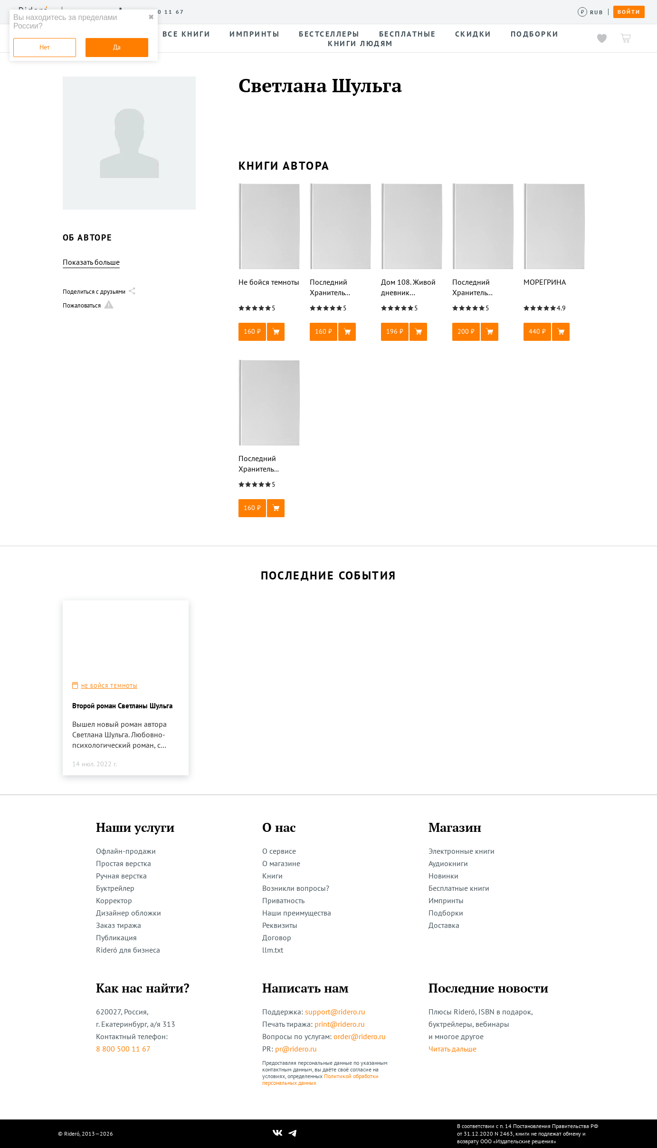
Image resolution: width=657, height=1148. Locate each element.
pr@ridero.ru (296, 1048)
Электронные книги (461, 851)
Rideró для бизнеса (128, 950)
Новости (331, 11)
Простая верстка (123, 863)
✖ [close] (151, 17)
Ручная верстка (121, 875)
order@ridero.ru (359, 1036)
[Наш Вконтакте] (278, 1133)
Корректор (114, 900)
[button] (269, 332)
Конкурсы (246, 11)
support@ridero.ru (335, 1011)
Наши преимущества (296, 912)
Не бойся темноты (109, 686)
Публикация (116, 937)
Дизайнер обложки (128, 912)
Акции (369, 11)
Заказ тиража (118, 925)
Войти (629, 12)
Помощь (405, 11)
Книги (272, 875)
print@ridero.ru (339, 1024)
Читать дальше (452, 1048)
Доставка (443, 925)
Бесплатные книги (458, 888)
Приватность (283, 900)
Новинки (443, 875)
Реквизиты (279, 925)
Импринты (446, 900)
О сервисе (163, 11)
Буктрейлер (115, 888)
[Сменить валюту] (591, 12)
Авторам (290, 11)
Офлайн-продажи (126, 851)
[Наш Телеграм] (292, 1133)
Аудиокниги (448, 863)
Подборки (445, 912)
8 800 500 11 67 (123, 1048)
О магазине (281, 863)
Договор (276, 937)
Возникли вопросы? (295, 888)
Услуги (205, 11)
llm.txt (272, 950)
